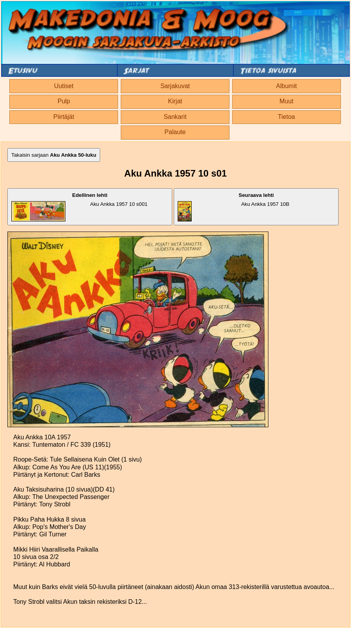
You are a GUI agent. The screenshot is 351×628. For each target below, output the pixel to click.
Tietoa (286, 116)
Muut (286, 101)
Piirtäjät (63, 116)
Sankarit (175, 116)
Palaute (174, 132)
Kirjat (175, 101)
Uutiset (64, 86)
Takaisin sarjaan (53, 155)
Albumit (286, 86)
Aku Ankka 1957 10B (233, 206)
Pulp (64, 101)
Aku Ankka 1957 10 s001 (79, 206)
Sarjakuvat (175, 86)
